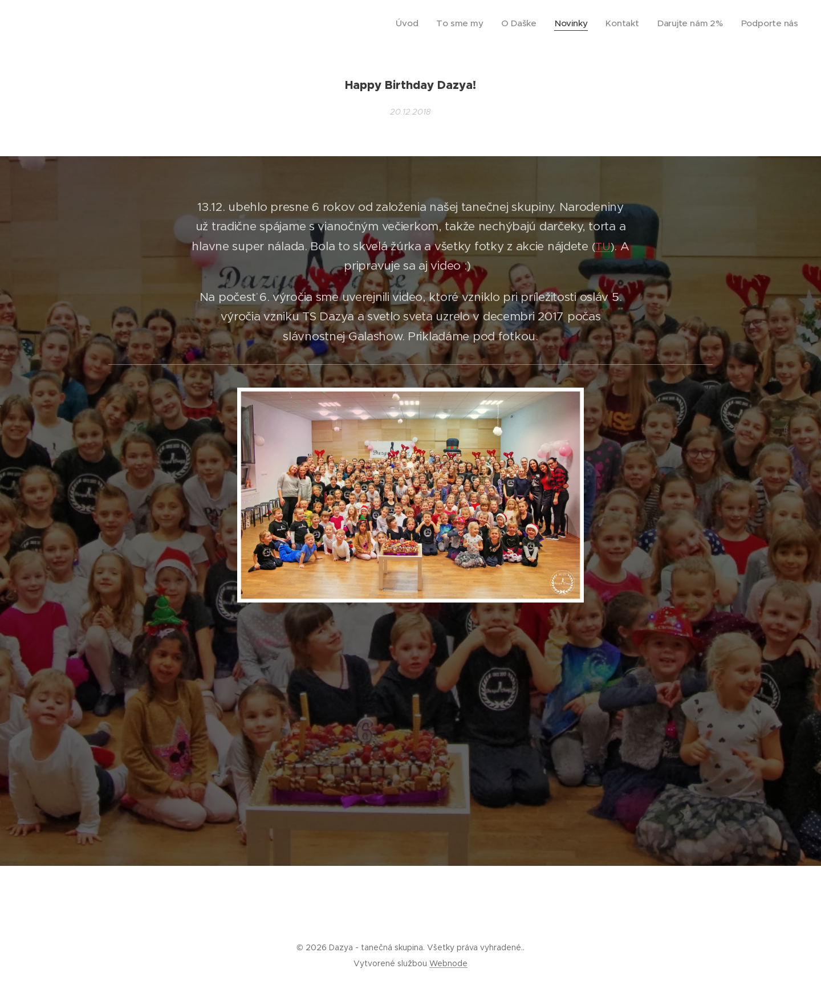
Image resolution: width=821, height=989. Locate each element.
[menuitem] (440, 23)
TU (602, 246)
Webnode (448, 963)
